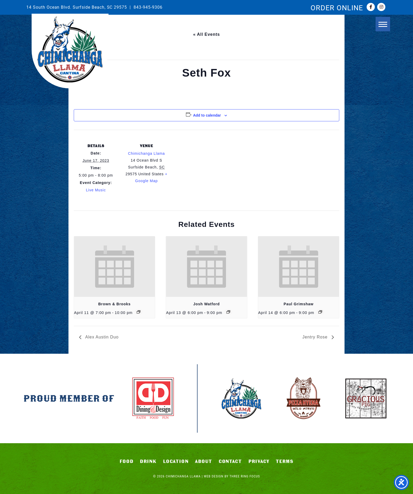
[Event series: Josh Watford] (228, 311)
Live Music (96, 190)
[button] (380, 25)
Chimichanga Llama (70, 49)
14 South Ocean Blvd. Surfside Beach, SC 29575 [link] (76, 7)
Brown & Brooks (114, 304)
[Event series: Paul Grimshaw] (320, 311)
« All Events (206, 34)
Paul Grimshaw (299, 304)
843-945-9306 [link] (148, 7)
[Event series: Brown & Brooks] (138, 311)
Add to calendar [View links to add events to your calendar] (207, 115)
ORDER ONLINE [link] (337, 7)
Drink (148, 461)
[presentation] (114, 266)
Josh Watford (206, 304)
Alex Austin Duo (101, 337)
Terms (284, 461)
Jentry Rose (315, 337)
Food (127, 461)
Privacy (258, 461)
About (203, 461)
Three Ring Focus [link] (244, 476)
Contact (230, 461)
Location (176, 461)
